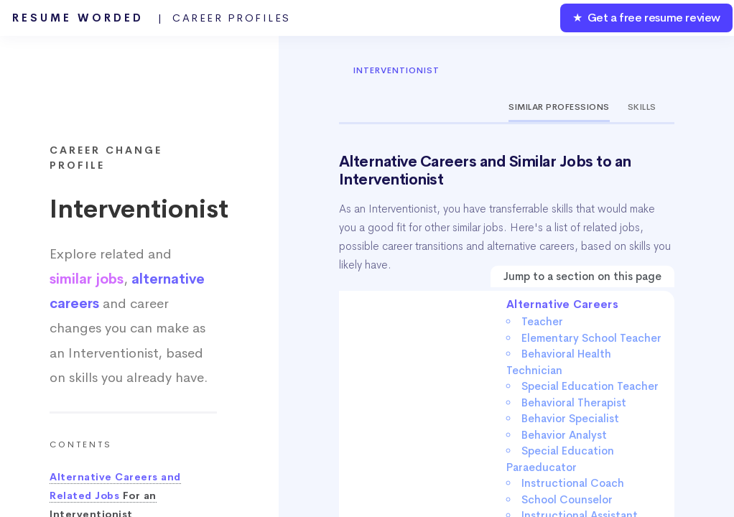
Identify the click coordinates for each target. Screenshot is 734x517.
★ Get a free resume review (646, 17)
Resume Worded (151, 17)
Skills (642, 107)
